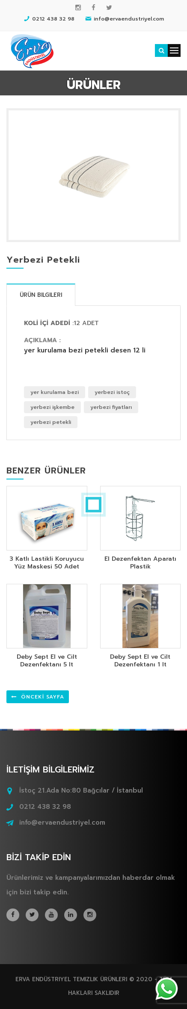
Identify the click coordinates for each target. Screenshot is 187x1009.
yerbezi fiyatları (111, 407)
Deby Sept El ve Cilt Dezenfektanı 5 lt (47, 660)
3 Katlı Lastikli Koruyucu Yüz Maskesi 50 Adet (46, 562)
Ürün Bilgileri (41, 295)
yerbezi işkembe (52, 407)
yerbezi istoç (112, 392)
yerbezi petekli (50, 422)
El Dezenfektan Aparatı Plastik (140, 562)
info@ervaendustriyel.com (62, 822)
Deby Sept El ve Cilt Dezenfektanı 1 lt (140, 660)
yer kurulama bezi (54, 392)
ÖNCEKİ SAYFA (37, 697)
